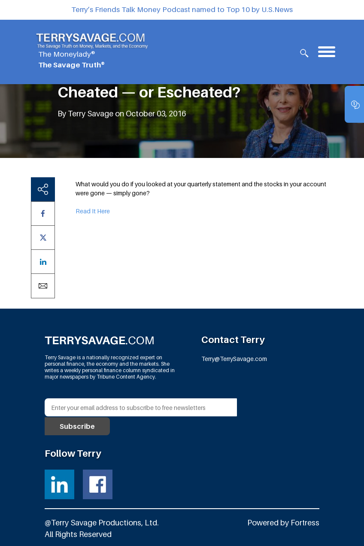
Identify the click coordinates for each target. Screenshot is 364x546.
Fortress (304, 521)
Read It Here (93, 211)
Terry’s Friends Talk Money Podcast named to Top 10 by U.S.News (182, 9)
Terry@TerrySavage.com (234, 358)
